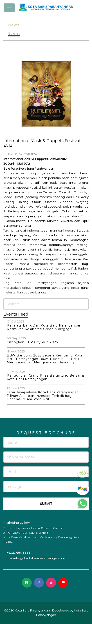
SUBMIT (46, 503)
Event (14, 33)
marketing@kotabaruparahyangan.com (36, 558)
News (14, 25)
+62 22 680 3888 (19, 552)
